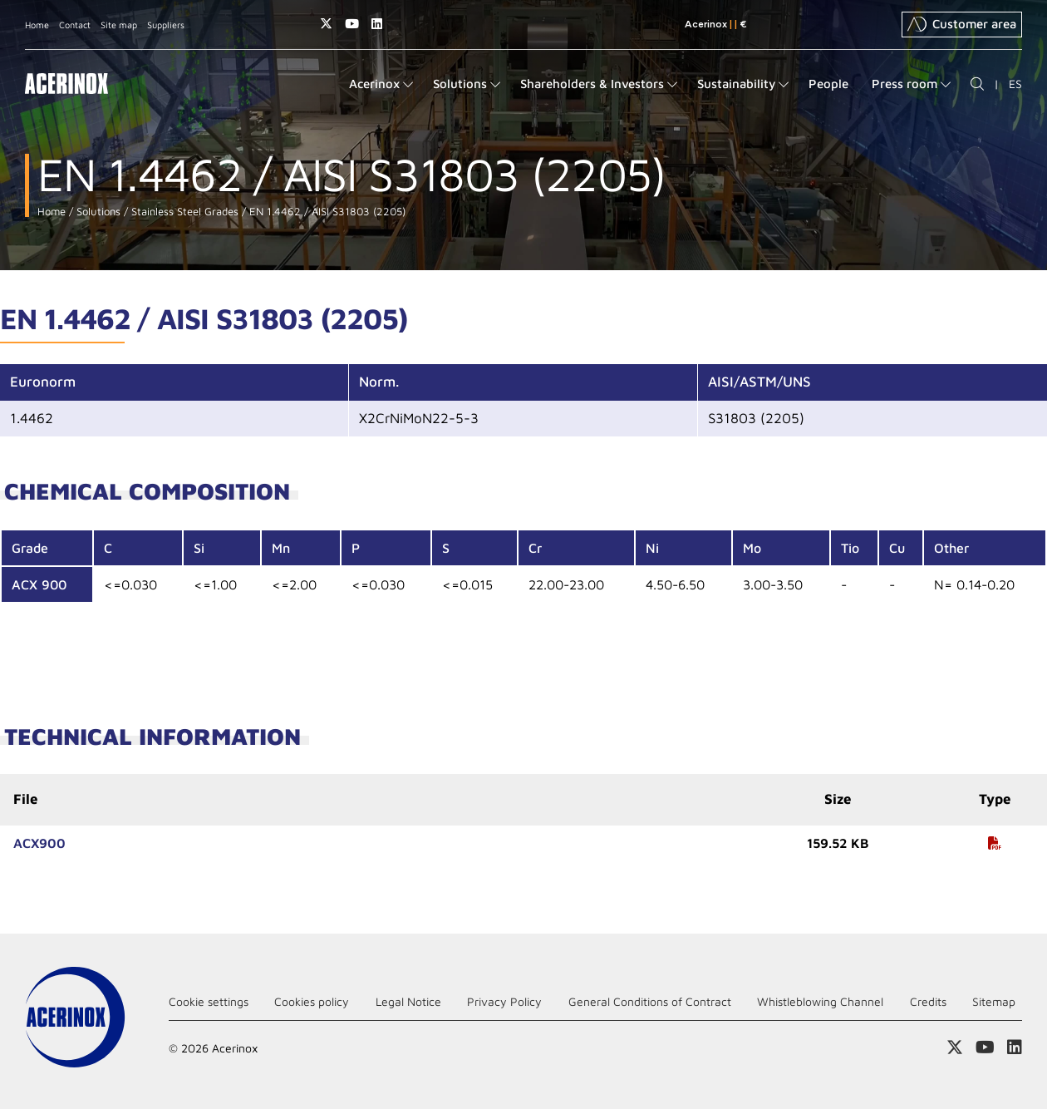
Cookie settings (208, 1001)
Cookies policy (311, 1001)
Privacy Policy (504, 1001)
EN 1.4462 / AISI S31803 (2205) (326, 211)
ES (1015, 83)
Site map (119, 24)
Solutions (96, 211)
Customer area (961, 24)
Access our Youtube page (352, 23)
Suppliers (165, 24)
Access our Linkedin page (376, 23)
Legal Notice (408, 1001)
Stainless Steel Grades (183, 211)
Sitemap (993, 1001)
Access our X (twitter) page (326, 23)
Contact (75, 24)
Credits (928, 1001)
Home (37, 24)
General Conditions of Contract (649, 1001)
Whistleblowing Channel (820, 1001)
